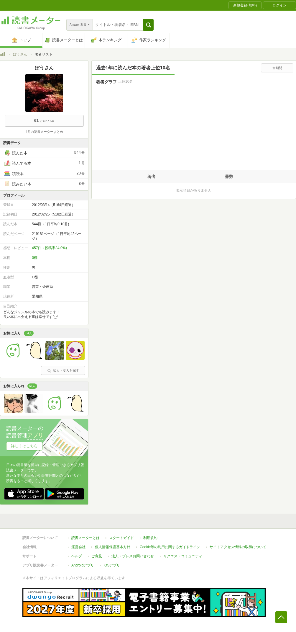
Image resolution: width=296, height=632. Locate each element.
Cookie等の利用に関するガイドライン (170, 547)
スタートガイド (121, 538)
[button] (148, 25)
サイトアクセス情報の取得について (238, 547)
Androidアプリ (82, 565)
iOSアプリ (111, 565)
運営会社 (78, 547)
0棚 (34, 258)
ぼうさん (20, 54)
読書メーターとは (85, 538)
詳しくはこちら (24, 446)
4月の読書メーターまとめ (44, 131)
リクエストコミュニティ (182, 556)
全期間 (277, 68)
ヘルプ (76, 556)
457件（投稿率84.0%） (50, 248)
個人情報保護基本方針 (112, 547)
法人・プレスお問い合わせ (132, 556)
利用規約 (150, 538)
